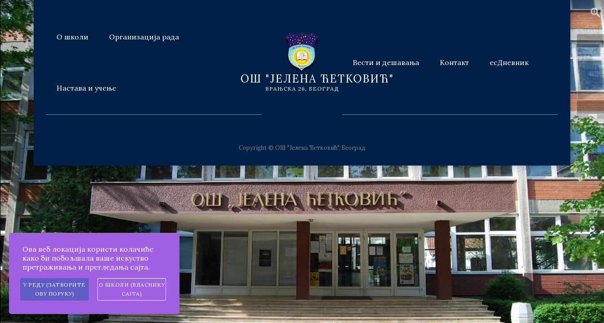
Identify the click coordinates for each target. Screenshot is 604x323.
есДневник (509, 62)
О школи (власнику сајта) (132, 289)
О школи (72, 36)
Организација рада (144, 36)
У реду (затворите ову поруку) (54, 289)
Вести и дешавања (386, 62)
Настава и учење (86, 87)
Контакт (454, 62)
